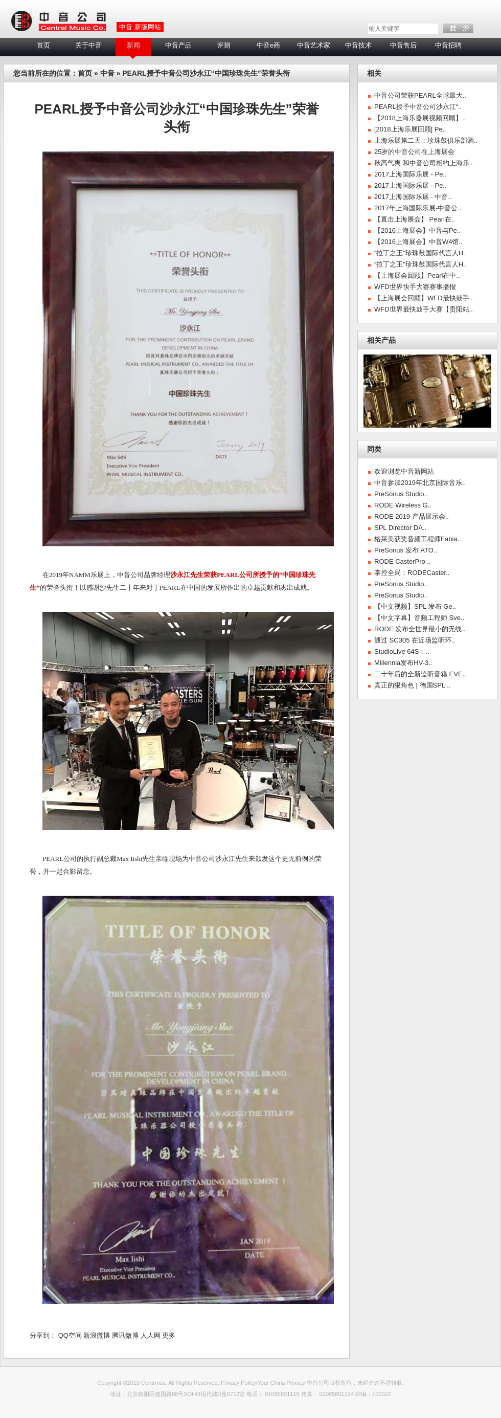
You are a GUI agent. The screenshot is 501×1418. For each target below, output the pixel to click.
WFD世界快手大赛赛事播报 (415, 287)
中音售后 (403, 45)
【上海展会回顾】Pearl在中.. (417, 275)
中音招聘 (448, 45)
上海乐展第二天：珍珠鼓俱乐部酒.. (425, 140)
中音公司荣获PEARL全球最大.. (420, 95)
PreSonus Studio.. (401, 494)
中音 (107, 73)
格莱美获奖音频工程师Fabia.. (417, 539)
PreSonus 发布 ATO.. (405, 550)
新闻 (133, 45)
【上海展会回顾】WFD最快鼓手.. (423, 298)
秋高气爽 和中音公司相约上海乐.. (423, 163)
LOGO (58, 21)
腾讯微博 (125, 1335)
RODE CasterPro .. (402, 561)
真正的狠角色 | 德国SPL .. (412, 685)
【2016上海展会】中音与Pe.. (417, 230)
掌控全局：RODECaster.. (411, 573)
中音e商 (268, 45)
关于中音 (88, 45)
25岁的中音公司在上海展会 (414, 152)
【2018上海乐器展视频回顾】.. (420, 118)
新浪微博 (96, 1335)
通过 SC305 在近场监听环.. (414, 640)
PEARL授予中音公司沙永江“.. (418, 106)
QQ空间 (70, 1335)
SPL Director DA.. (400, 527)
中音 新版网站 (140, 27)
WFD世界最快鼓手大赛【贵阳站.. (423, 309)
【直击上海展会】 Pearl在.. (414, 219)
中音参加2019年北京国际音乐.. (420, 482)
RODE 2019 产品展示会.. (411, 516)
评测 (223, 45)
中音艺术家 (313, 45)
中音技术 (358, 45)
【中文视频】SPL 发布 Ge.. (415, 606)
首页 (43, 45)
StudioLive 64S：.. (401, 651)
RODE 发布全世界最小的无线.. (419, 629)
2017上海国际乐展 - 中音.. (413, 197)
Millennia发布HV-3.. (403, 663)
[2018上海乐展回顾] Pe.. (410, 129)
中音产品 (178, 45)
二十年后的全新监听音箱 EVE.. (420, 674)
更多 (168, 1335)
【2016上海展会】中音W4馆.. (418, 242)
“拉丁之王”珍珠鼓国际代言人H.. (420, 253)
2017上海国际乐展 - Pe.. (410, 174)
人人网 (151, 1335)
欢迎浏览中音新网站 (404, 471)
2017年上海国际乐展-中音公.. (417, 208)
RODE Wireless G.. (402, 505)
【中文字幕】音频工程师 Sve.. (419, 618)
